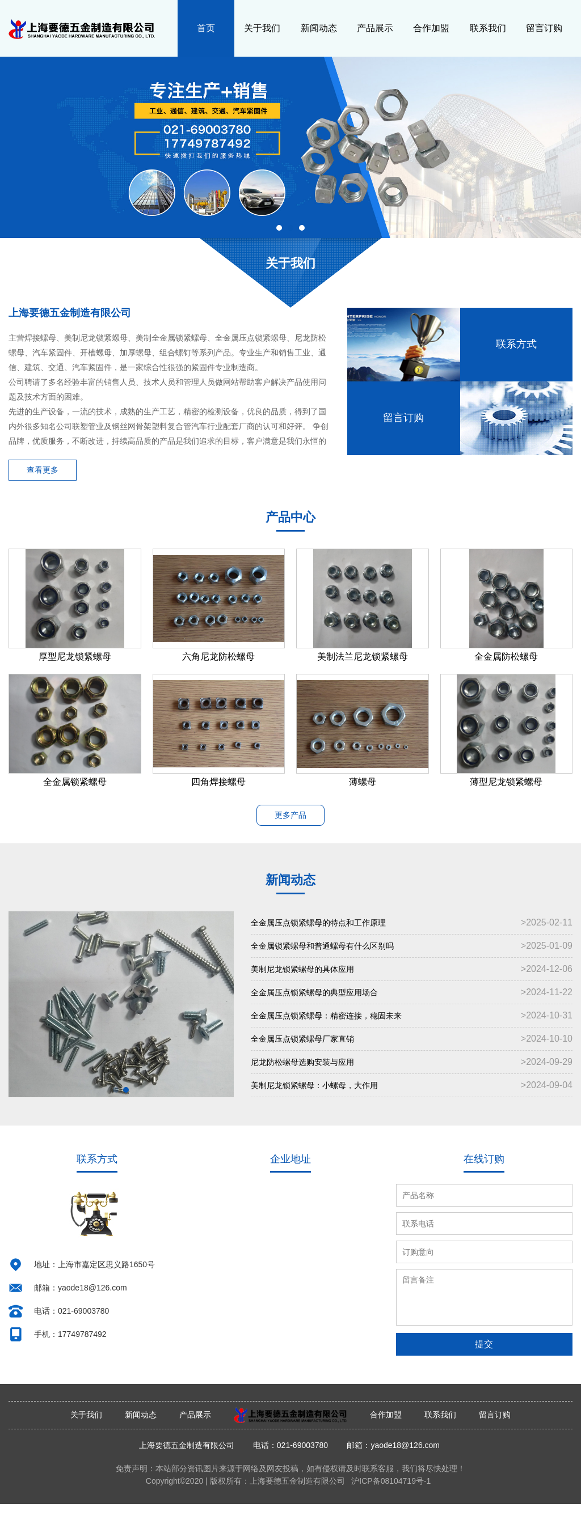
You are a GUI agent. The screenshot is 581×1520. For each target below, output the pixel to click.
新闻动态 (319, 28)
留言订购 (544, 28)
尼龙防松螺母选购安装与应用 (411, 1078)
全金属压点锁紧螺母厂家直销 (411, 1055)
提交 (484, 1360)
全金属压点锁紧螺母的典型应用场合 (411, 1008)
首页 (206, 28)
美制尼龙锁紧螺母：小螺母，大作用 (411, 1101)
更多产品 (290, 819)
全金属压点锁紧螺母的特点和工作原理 (411, 939)
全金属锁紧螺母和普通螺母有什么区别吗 (411, 962)
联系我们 (488, 28)
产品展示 (375, 28)
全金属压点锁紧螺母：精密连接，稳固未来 (411, 1032)
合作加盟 (431, 28)
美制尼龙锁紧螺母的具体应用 (411, 985)
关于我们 (262, 28)
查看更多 (45, 471)
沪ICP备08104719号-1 (391, 1496)
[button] (279, 228)
